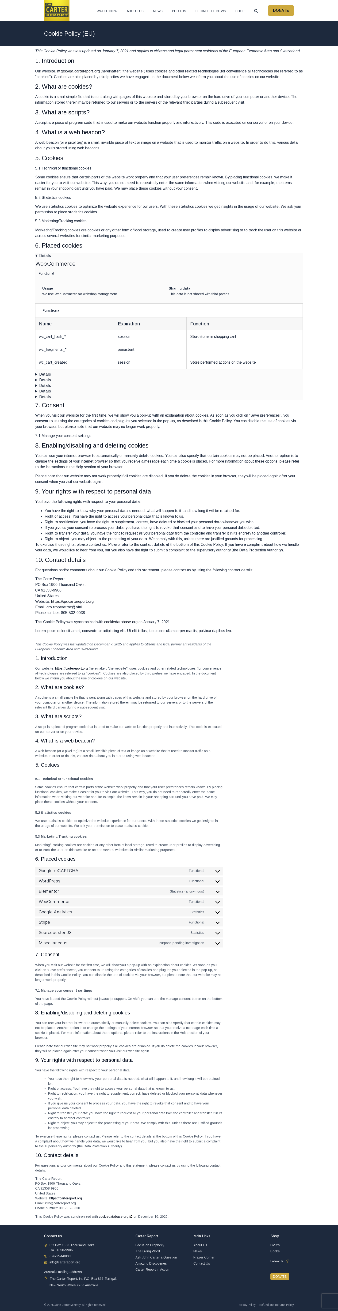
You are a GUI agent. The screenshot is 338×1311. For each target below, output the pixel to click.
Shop (240, 11)
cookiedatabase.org (121, 622)
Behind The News (211, 11)
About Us (135, 11)
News (158, 11)
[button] (256, 11)
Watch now (107, 11)
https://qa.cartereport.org (78, 71)
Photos (179, 11)
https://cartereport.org (71, 668)
